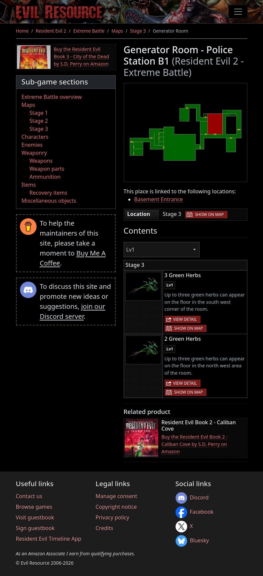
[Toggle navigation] (238, 11)
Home (22, 31)
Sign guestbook (35, 528)
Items (29, 184)
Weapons (41, 160)
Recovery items (48, 192)
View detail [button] (185, 319)
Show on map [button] (209, 214)
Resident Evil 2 (51, 31)
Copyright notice (116, 506)
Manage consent (116, 496)
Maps (117, 31)
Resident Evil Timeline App (48, 538)
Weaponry (34, 152)
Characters (35, 136)
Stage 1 (39, 112)
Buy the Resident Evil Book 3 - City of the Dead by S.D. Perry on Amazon (81, 56)
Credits (104, 528)
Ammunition (45, 176)
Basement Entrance (158, 199)
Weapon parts (47, 168)
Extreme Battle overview (52, 96)
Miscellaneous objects (49, 200)
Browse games (34, 506)
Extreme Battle (88, 31)
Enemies (32, 144)
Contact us (29, 496)
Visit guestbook (35, 517)
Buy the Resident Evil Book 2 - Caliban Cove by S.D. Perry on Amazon (195, 444)
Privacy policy (112, 517)
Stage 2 (39, 120)
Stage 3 (138, 31)
